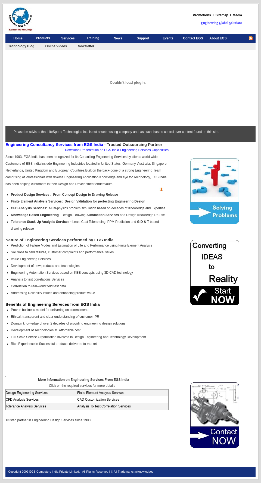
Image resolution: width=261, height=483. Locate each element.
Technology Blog (21, 46)
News (118, 38)
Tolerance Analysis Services (26, 406)
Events (168, 38)
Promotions (202, 15)
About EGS (217, 38)
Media (237, 15)
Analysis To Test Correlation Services (104, 406)
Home (17, 38)
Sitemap (222, 15)
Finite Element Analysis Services (100, 393)
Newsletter (86, 46)
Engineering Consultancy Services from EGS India (54, 144)
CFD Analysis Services (22, 399)
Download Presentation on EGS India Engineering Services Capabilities (117, 150)
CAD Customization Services (98, 399)
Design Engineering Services (27, 393)
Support (143, 38)
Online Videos (56, 46)
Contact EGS (193, 38)
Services (67, 38)
